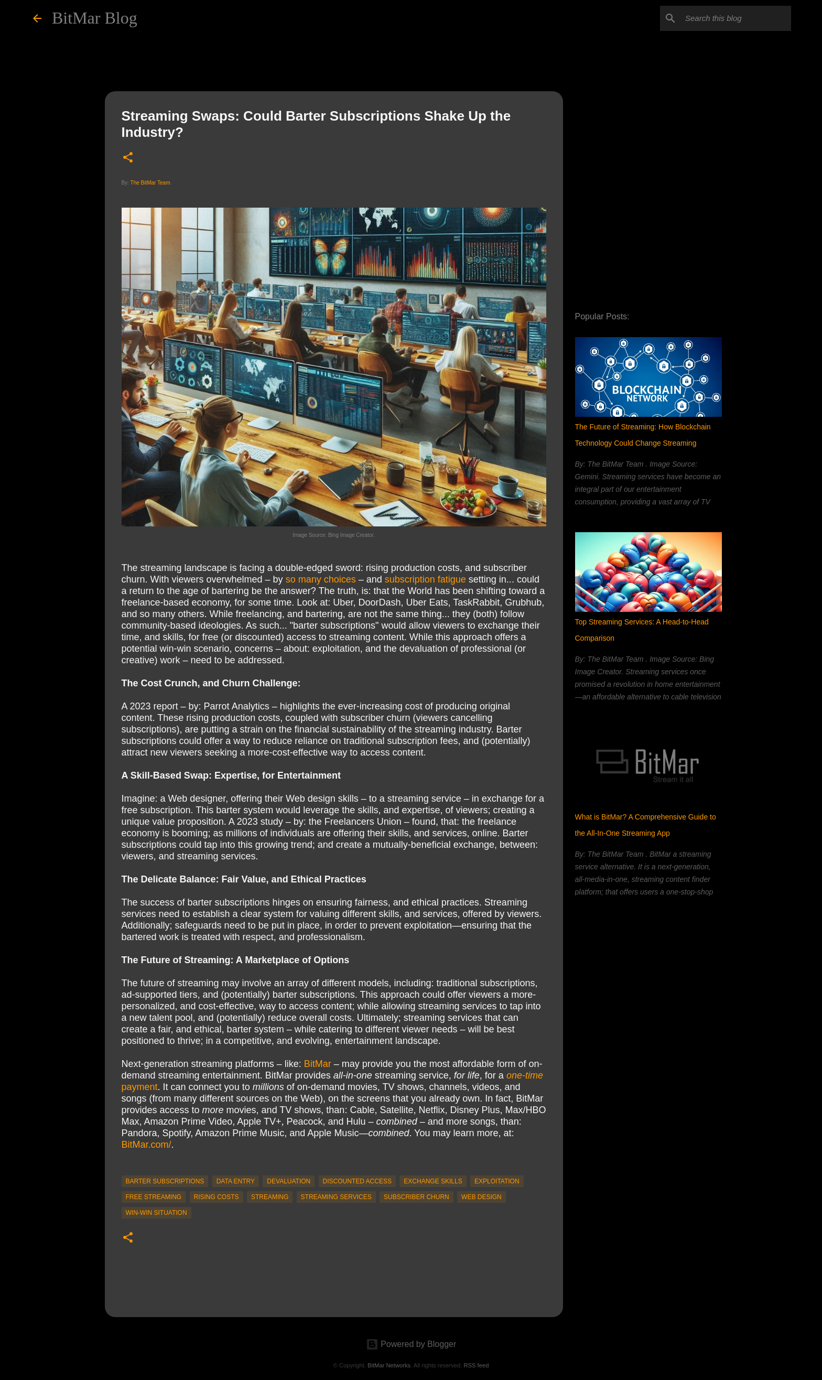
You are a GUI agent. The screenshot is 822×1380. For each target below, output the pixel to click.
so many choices (321, 579)
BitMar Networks (388, 1365)
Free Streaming (154, 1197)
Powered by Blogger (411, 1344)
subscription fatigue (425, 579)
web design (481, 1197)
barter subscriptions (165, 1181)
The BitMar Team (150, 183)
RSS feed (476, 1365)
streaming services (336, 1197)
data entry (236, 1181)
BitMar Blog (94, 17)
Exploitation (497, 1181)
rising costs (216, 1197)
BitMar (317, 1064)
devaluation (288, 1181)
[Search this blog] (736, 18)
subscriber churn (416, 1197)
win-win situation (156, 1212)
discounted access (357, 1181)
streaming (269, 1197)
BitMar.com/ (146, 1144)
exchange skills (433, 1181)
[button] (128, 158)
